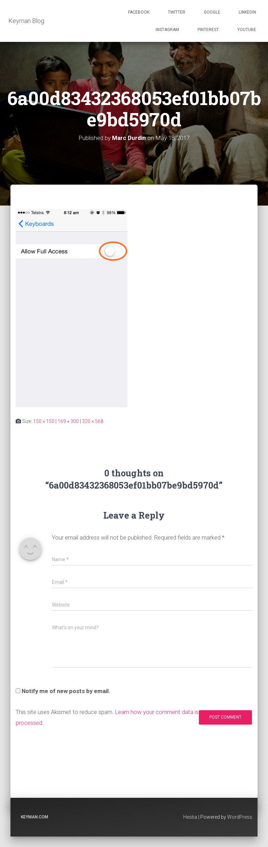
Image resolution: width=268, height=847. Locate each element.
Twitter (176, 12)
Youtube (246, 29)
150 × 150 (43, 421)
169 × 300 (68, 421)
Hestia (190, 817)
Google (212, 12)
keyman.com (34, 817)
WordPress (239, 817)
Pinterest (208, 29)
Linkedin (247, 12)
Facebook (138, 12)
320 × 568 (92, 421)
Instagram (167, 29)
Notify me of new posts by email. (66, 691)
